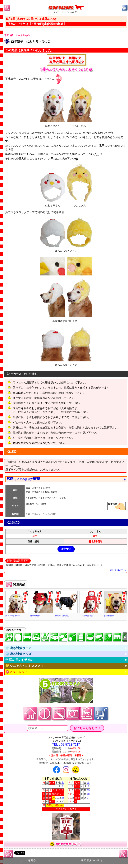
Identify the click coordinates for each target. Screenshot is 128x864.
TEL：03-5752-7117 (66, 744)
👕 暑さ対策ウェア (18, 648)
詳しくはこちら (118, 569)
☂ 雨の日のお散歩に (19, 660)
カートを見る (28, 860)
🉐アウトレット (17, 672)
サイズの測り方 (23, 479)
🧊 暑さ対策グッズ (18, 654)
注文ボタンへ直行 (91, 860)
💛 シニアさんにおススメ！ (24, 665)
